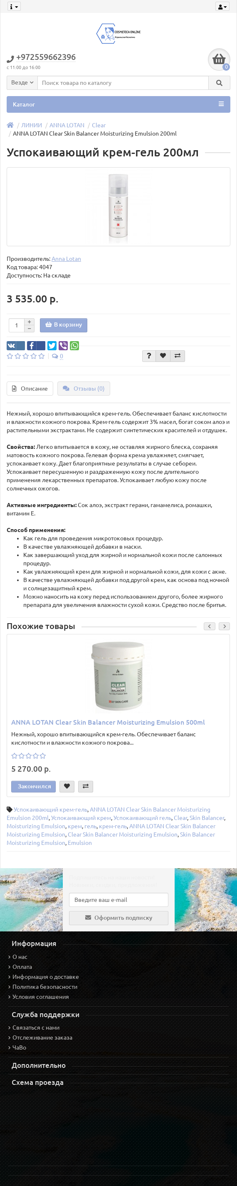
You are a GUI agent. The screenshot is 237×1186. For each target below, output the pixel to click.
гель (90, 826)
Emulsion (80, 842)
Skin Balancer (207, 818)
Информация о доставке (43, 976)
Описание (30, 388)
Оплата (20, 966)
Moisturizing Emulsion (36, 826)
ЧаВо (17, 1047)
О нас (17, 956)
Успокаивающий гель (142, 818)
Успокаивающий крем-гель (50, 809)
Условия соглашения (38, 996)
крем (75, 826)
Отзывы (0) (84, 388)
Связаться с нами (33, 1027)
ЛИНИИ (31, 125)
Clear (99, 125)
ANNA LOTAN (66, 125)
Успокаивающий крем (81, 818)
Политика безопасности (42, 986)
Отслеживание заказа (40, 1037)
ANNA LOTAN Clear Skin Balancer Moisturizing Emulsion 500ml (108, 722)
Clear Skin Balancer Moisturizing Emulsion (123, 834)
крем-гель (113, 826)
